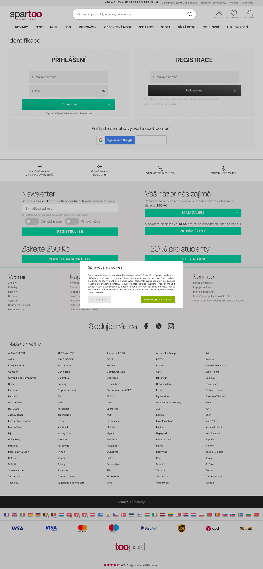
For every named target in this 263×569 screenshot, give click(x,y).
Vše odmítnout (99, 299)
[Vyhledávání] (190, 14)
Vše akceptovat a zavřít (158, 299)
